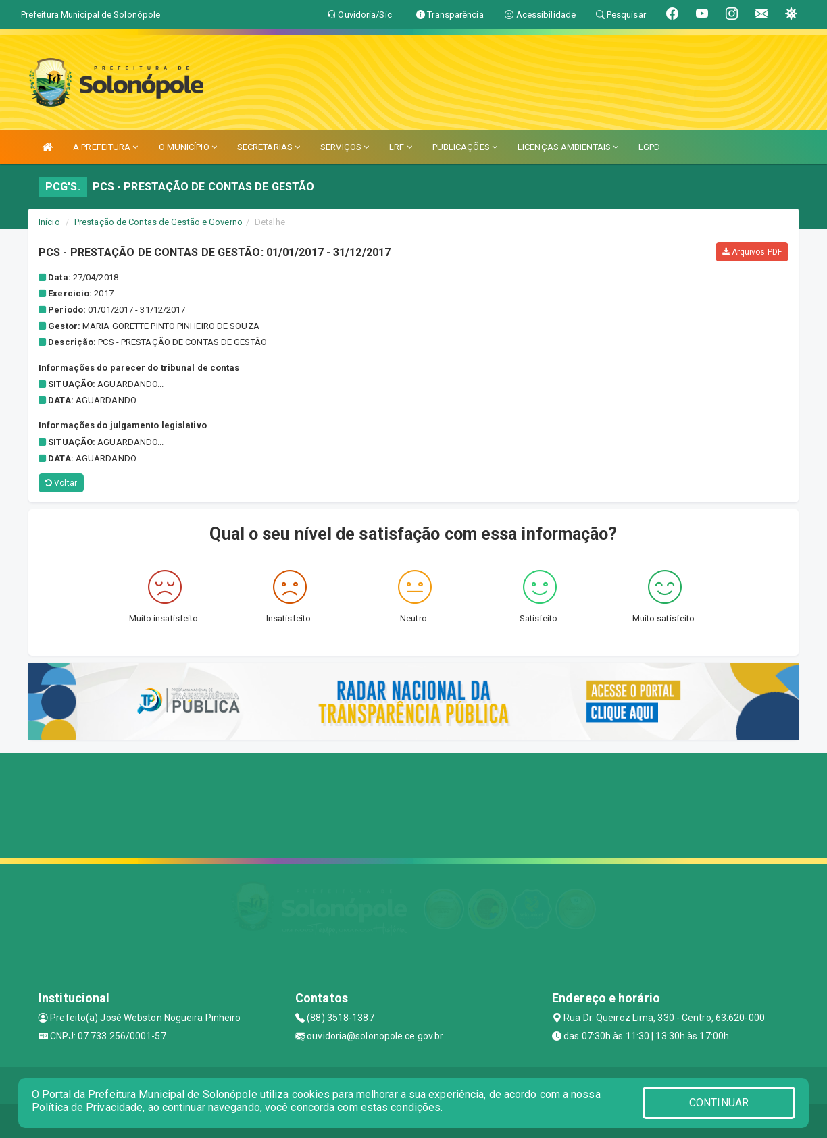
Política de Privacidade (87, 1107)
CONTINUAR (719, 1102)
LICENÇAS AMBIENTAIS (568, 147)
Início (49, 222)
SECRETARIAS (268, 147)
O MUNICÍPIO (188, 147)
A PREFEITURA (105, 147)
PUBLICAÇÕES (464, 147)
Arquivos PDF (752, 252)
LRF (400, 147)
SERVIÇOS (344, 147)
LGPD (649, 147)
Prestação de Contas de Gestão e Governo (158, 222)
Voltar (61, 483)
